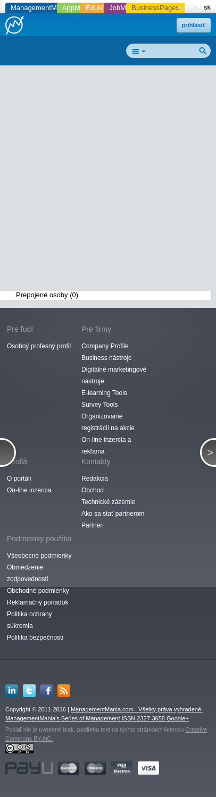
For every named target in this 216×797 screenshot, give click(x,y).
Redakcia (94, 478)
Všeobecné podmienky (39, 555)
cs (194, 7)
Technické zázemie (108, 502)
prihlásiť (193, 25)
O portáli (19, 478)
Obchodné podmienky (38, 590)
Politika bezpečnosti (35, 637)
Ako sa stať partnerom (113, 513)
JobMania (124, 8)
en (181, 7)
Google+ (178, 718)
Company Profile (105, 346)
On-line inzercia (29, 490)
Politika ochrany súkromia (29, 620)
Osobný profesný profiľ (39, 346)
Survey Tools (99, 404)
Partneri (92, 525)
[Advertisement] (108, 180)
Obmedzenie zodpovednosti (27, 573)
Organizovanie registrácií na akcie (108, 422)
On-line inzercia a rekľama (106, 445)
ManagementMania (40, 8)
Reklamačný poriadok (37, 602)
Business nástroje (106, 358)
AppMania (78, 8)
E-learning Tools (104, 393)
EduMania (101, 8)
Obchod (92, 490)
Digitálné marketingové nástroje (113, 375)
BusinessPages (155, 8)
